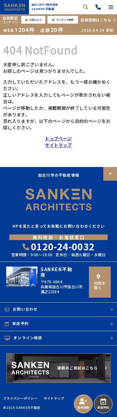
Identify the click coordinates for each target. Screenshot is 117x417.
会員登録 (83, 404)
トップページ (58, 138)
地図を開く (99, 282)
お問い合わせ (21, 309)
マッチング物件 (63, 20)
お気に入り (33, 20)
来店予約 (103, 404)
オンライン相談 (23, 338)
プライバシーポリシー (20, 398)
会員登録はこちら (95, 19)
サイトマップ (58, 145)
